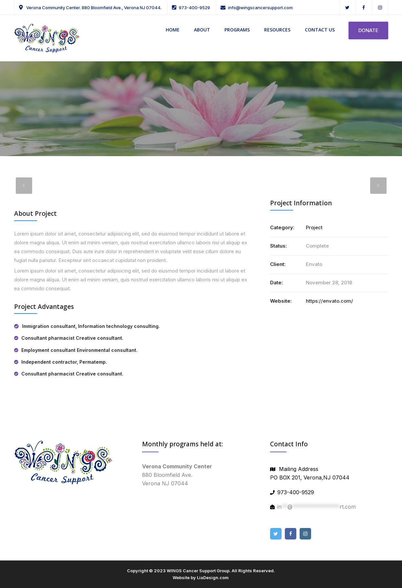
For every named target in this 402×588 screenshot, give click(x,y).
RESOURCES (277, 30)
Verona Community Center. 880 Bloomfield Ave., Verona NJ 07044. (93, 7)
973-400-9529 (194, 7)
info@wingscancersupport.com (260, 7)
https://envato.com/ (329, 301)
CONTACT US (320, 30)
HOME (173, 30)
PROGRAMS (237, 30)
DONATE (368, 30)
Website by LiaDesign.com (201, 577)
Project (314, 227)
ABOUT (202, 30)
